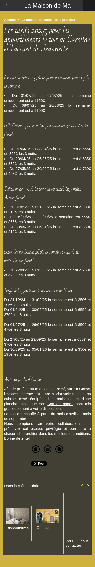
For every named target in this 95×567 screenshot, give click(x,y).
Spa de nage (60, 404)
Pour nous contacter (77, 543)
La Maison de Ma (47, 5)
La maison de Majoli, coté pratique (48, 20)
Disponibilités (17, 528)
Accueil (10, 20)
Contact (43, 527)
